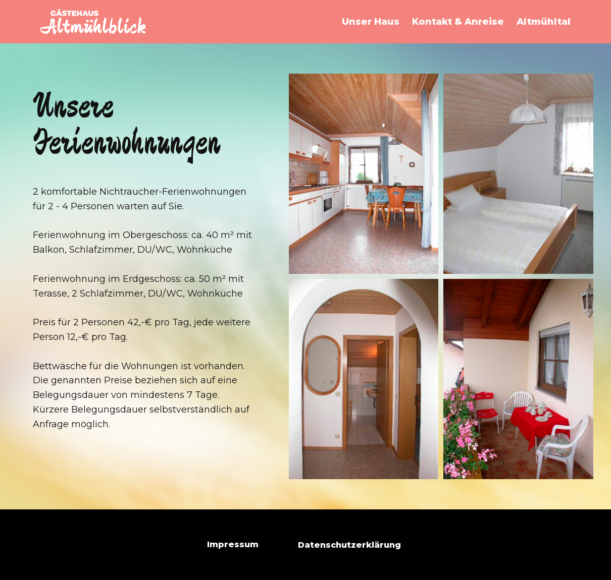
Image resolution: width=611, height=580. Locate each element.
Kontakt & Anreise (458, 21)
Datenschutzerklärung (349, 545)
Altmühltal (544, 21)
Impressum (233, 544)
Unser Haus (370, 21)
